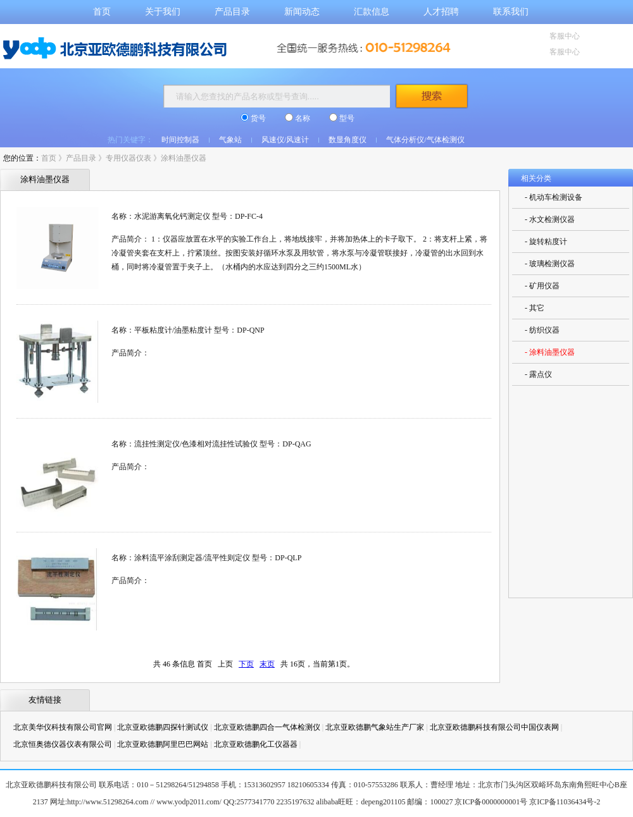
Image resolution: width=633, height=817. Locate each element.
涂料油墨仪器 (183, 158)
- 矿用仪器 (542, 285)
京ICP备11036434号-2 (564, 801)
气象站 (230, 139)
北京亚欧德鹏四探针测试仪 (162, 727)
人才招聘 (441, 11)
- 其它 (534, 308)
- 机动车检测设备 (553, 197)
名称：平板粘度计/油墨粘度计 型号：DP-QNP (188, 330)
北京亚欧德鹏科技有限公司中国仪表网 (494, 727)
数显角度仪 (348, 139)
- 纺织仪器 (542, 330)
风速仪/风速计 (285, 139)
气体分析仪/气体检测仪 (425, 139)
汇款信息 (371, 11)
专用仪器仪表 (128, 158)
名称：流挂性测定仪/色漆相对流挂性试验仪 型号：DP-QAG (211, 443)
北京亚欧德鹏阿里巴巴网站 (162, 744)
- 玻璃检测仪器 (550, 263)
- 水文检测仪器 (550, 219)
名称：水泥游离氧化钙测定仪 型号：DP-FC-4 (187, 216)
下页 (246, 664)
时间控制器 (180, 139)
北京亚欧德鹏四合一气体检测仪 (267, 727)
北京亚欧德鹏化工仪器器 (256, 744)
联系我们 (511, 11)
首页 (102, 11)
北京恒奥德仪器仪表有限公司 (62, 744)
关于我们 (162, 11)
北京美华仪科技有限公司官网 (62, 727)
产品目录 (232, 11)
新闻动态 (302, 11)
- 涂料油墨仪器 (550, 352)
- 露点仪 (538, 374)
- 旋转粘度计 (546, 241)
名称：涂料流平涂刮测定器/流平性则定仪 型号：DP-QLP (206, 557)
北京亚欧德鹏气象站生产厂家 (374, 727)
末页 (267, 664)
